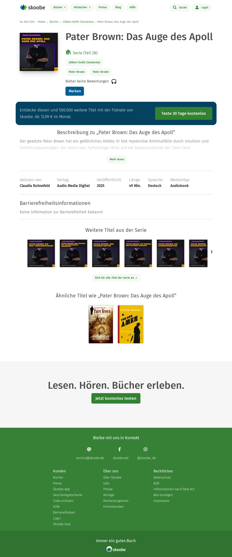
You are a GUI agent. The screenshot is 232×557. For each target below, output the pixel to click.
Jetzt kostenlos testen (115, 398)
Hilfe (133, 7)
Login (201, 7)
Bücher (58, 7)
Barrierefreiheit (64, 512)
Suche (180, 7)
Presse (108, 489)
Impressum (161, 501)
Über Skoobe (112, 477)
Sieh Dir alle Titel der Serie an (116, 278)
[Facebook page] (120, 453)
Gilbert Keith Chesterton (78, 22)
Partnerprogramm (116, 501)
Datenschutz (162, 477)
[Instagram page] (146, 453)
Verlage (108, 495)
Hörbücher (81, 7)
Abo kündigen (163, 495)
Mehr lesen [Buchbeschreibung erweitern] (117, 159)
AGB (156, 483)
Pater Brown (77, 72)
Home (41, 22)
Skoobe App (61, 489)
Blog (118, 7)
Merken (75, 91)
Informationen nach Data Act (173, 489)
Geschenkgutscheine (67, 495)
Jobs (106, 483)
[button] (212, 252)
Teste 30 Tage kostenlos (183, 113)
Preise (103, 7)
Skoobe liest (62, 524)
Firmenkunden (113, 507)
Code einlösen (63, 501)
